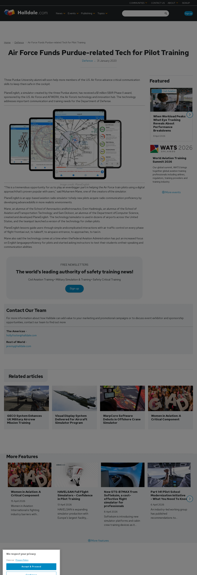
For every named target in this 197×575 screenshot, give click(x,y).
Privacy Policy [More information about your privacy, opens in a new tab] (22, 570)
